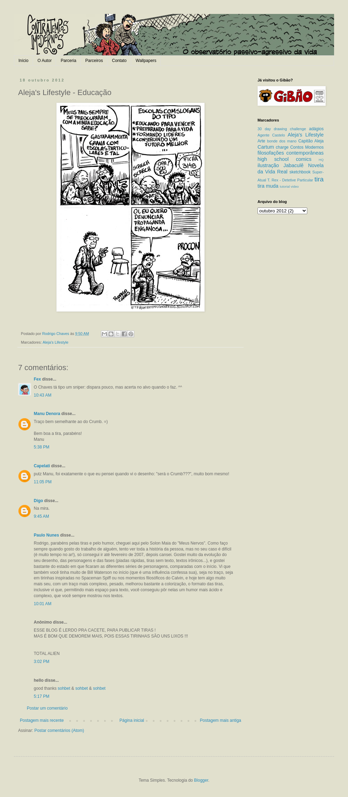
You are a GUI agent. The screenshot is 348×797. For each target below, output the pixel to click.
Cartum (266, 147)
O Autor (45, 60)
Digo (38, 500)
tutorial (285, 186)
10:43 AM (43, 395)
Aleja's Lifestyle (55, 342)
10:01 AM (43, 603)
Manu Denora (47, 413)
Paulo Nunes (46, 535)
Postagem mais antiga (220, 720)
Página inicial (131, 720)
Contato (119, 60)
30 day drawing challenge (282, 129)
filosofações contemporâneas (291, 153)
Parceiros (94, 60)
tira (319, 179)
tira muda (268, 186)
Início (23, 60)
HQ (321, 160)
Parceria (68, 60)
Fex (37, 379)
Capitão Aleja (311, 141)
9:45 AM (41, 516)
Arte (261, 141)
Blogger (201, 780)
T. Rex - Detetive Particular (290, 180)
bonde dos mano (281, 141)
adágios (316, 128)
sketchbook (300, 172)
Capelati (42, 465)
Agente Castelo (271, 135)
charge (282, 147)
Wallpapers (146, 60)
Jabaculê (294, 165)
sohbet (64, 688)
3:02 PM (41, 661)
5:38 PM (41, 447)
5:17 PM (41, 696)
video (295, 186)
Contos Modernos (307, 147)
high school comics (284, 159)
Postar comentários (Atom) (59, 730)
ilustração (268, 165)
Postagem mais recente (42, 720)
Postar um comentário (47, 708)
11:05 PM (43, 481)
